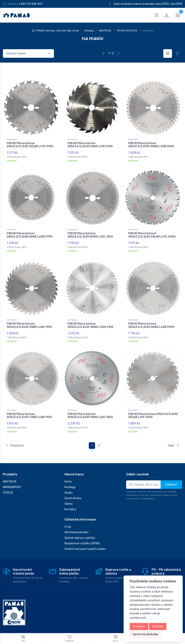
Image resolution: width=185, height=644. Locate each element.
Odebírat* (171, 481)
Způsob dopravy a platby (79, 534)
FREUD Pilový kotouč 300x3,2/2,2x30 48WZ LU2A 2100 (90, 324)
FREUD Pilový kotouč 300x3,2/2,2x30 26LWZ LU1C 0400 (152, 234)
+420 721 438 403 (30, 4)
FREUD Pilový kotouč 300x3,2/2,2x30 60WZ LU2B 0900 (151, 324)
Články (68, 500)
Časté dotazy (73, 495)
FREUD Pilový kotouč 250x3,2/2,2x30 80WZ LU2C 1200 (90, 234)
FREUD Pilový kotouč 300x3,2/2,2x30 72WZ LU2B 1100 (29, 413)
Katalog (88, 30)
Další (173, 442)
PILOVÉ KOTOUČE (127, 30)
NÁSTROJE (105, 30)
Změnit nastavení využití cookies (85, 546)
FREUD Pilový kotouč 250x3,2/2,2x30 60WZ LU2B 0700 (30, 234)
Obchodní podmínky (76, 529)
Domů (68, 478)
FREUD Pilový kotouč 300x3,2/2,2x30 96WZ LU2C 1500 (90, 413)
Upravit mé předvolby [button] (145, 634)
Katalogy (70, 484)
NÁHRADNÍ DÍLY (12, 484)
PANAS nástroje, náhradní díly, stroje (57, 30)
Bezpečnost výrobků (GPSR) (82, 540)
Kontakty (70, 506)
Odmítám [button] (157, 626)
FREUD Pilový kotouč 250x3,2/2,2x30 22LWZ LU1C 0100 (30, 145)
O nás (67, 523)
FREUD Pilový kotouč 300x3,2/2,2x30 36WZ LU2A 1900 (29, 324)
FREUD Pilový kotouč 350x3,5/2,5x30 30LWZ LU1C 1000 (153, 413)
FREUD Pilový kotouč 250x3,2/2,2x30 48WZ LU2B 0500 (151, 145)
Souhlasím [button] (139, 626)
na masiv (12, 139)
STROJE (8, 489)
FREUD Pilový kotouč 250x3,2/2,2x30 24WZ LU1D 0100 (90, 145)
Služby (68, 489)
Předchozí (15, 442)
